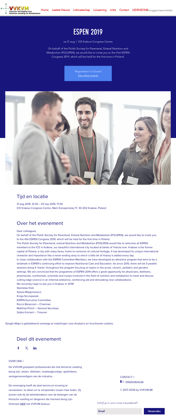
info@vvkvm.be (134, 381)
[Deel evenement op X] (26, 348)
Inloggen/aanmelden (160, 10)
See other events (88, 75)
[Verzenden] (154, 411)
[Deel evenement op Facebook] (18, 348)
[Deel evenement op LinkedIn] (35, 348)
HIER (23, 403)
